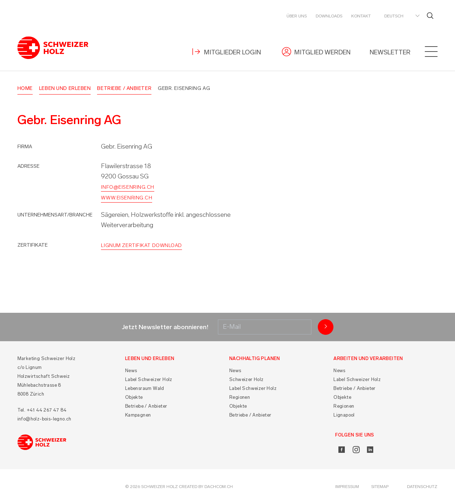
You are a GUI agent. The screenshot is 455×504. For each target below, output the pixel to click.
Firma (24, 147)
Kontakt (361, 16)
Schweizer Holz (246, 379)
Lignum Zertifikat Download (141, 245)
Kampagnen (138, 415)
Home (25, 88)
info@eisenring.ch (127, 187)
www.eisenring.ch (126, 198)
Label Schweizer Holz (148, 379)
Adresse (28, 166)
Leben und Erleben (65, 88)
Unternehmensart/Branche (54, 215)
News (131, 370)
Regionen (239, 397)
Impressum (347, 486)
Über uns (297, 16)
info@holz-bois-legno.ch (44, 419)
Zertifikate (32, 245)
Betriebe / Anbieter (124, 88)
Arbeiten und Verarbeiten (368, 358)
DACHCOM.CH (218, 486)
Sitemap (380, 486)
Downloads (329, 16)
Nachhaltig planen (254, 358)
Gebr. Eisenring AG (184, 88)
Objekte (134, 397)
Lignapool (344, 415)
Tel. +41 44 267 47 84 (41, 410)
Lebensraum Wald (144, 388)
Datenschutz (422, 486)
